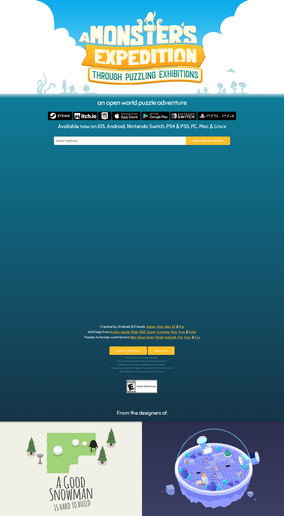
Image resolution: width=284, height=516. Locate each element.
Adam (151, 327)
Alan (160, 327)
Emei (150, 337)
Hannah (170, 337)
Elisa (141, 337)
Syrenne (163, 332)
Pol (180, 337)
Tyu (197, 337)
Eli (174, 327)
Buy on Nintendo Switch (183, 116)
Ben (168, 327)
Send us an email (128, 350)
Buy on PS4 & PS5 (216, 116)
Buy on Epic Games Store (104, 116)
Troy (181, 332)
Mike (134, 332)
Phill (142, 332)
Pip (181, 327)
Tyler (192, 332)
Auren (114, 332)
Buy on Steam (60, 116)
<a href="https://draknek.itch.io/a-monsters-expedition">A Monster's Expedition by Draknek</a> (142, 297)
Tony (187, 337)
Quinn (151, 332)
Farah (159, 337)
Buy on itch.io (85, 116)
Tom (174, 332)
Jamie (124, 332)
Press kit (161, 350)
